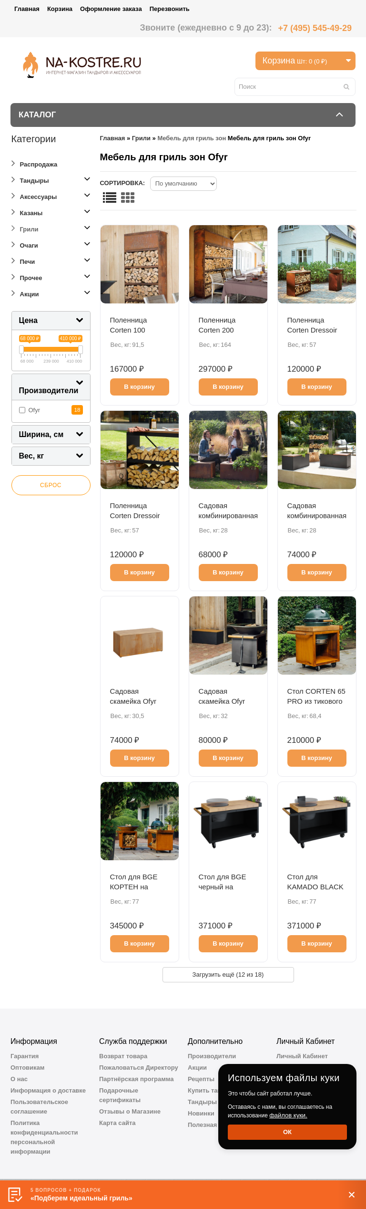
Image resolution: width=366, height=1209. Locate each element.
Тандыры (30, 179)
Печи (23, 260)
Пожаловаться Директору (138, 1067)
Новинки (201, 1113)
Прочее (26, 276)
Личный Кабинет (302, 1056)
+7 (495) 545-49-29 (315, 28)
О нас (19, 1079)
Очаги (24, 244)
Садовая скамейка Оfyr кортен (133, 701)
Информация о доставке (48, 1090)
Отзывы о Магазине (130, 1111)
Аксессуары (34, 195)
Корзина (59, 8)
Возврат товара (123, 1056)
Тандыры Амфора (216, 1101)
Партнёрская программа (136, 1079)
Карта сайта (117, 1122)
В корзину (139, 386)
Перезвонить (170, 8)
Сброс (50, 485)
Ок (287, 1132)
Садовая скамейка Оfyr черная (222, 701)
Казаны (27, 212)
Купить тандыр (211, 1090)
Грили (25, 228)
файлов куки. (288, 1115)
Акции (25, 293)
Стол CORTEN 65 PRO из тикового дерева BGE (316, 701)
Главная (27, 8)
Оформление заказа (111, 8)
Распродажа (34, 163)
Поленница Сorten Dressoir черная (135, 515)
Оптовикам (27, 1067)
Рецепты (201, 1079)
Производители (212, 1056)
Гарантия (24, 1056)
